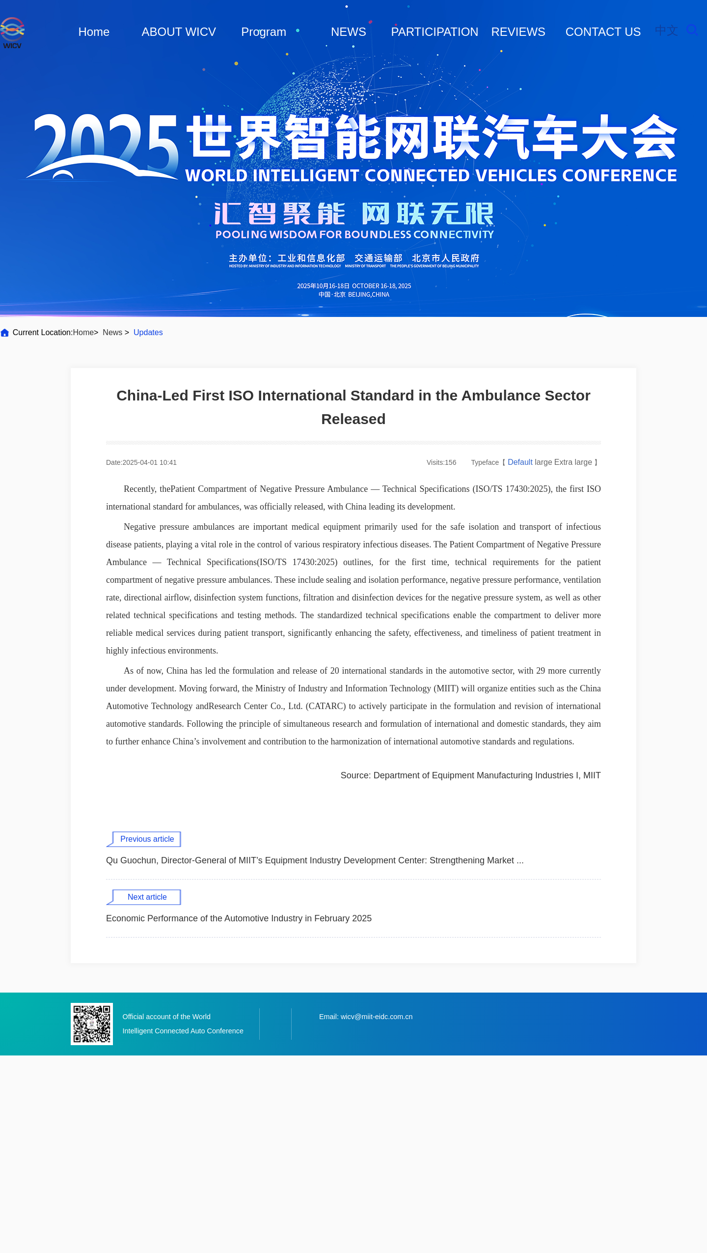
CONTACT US (603, 31)
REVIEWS (518, 31)
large (543, 462)
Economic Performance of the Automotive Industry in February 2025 (239, 918)
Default (521, 462)
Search (692, 30)
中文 (667, 30)
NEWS (348, 31)
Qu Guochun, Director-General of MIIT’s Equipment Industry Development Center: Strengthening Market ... (315, 860)
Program (263, 31)
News (113, 332)
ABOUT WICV (179, 31)
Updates (148, 332)
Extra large (573, 462)
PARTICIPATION (434, 31)
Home (93, 31)
